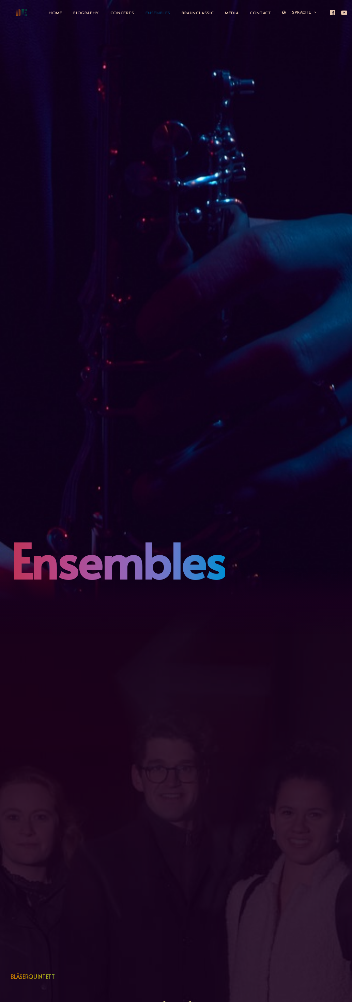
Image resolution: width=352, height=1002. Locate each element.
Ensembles (152, 13)
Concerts (117, 13)
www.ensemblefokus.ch (37, 336)
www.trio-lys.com (30, 588)
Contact (254, 13)
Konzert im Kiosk (28, 316)
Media (226, 13)
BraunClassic (192, 13)
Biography (80, 13)
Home (50, 13)
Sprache (294, 13)
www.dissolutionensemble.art (43, 834)
